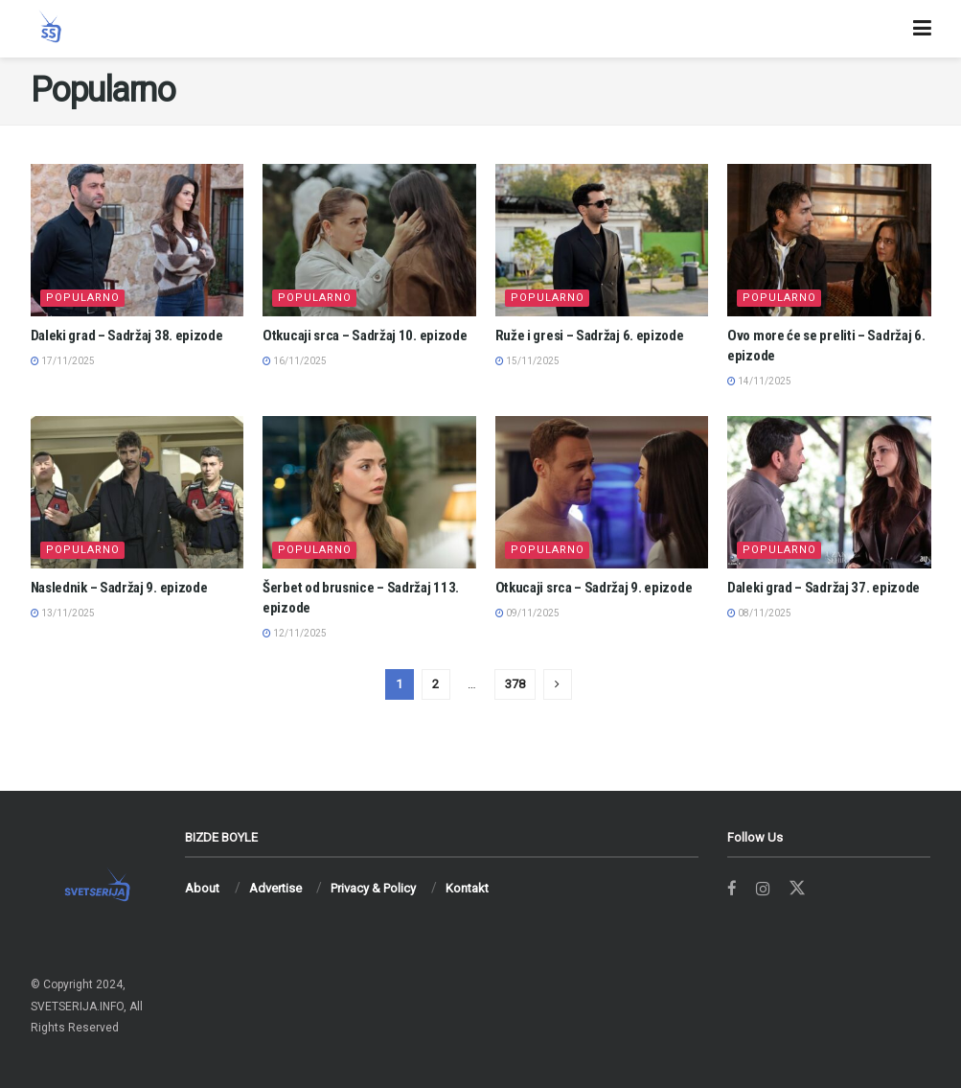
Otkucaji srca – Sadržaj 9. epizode (594, 587)
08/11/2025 (759, 613)
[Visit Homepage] (50, 29)
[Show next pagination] (557, 684)
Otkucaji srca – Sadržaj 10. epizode (365, 335)
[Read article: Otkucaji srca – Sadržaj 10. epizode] (369, 240)
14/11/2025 (759, 381)
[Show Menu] (922, 29)
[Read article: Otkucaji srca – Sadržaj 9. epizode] (602, 492)
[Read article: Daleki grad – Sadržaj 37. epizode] (834, 492)
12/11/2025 (295, 633)
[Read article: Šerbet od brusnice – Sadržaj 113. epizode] (369, 492)
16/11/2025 (295, 361)
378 (515, 684)
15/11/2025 (527, 361)
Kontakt (467, 888)
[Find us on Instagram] (763, 889)
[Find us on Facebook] (732, 889)
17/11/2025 (63, 361)
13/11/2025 (63, 613)
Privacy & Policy (373, 888)
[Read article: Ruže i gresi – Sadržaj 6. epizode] (602, 240)
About (202, 888)
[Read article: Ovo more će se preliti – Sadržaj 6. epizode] (834, 240)
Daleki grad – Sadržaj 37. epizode (823, 587)
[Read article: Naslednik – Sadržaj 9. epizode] (137, 492)
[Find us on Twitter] (798, 888)
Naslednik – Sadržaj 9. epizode (119, 587)
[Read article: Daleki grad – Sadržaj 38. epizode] (137, 240)
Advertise (275, 888)
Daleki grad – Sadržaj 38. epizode (127, 335)
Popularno (83, 297)
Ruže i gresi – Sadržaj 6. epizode (589, 335)
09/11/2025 (527, 613)
